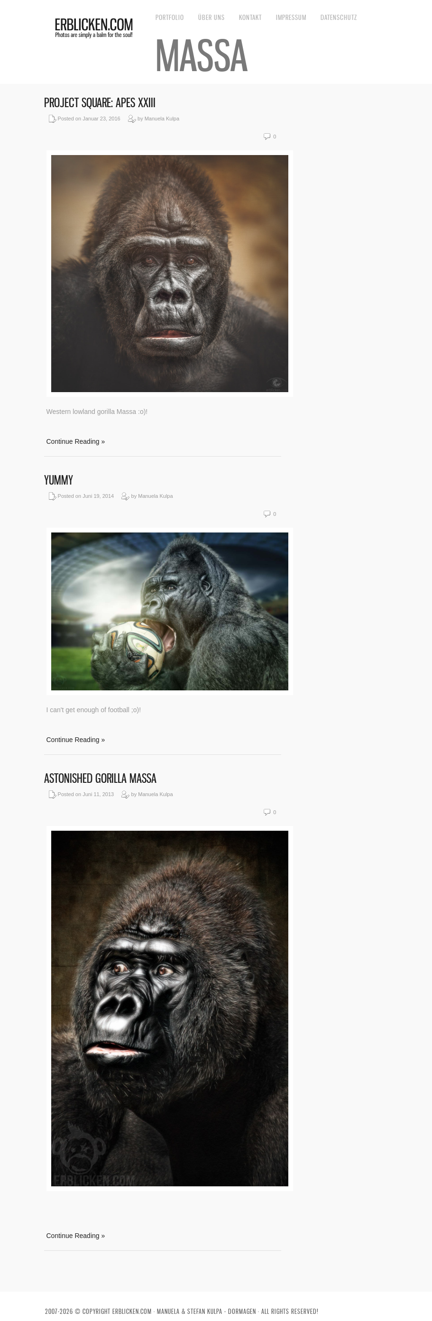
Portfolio (170, 17)
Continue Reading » (75, 441)
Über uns (211, 17)
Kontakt (250, 17)
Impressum (291, 17)
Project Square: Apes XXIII (100, 102)
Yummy (58, 480)
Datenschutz (339, 17)
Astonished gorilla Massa (100, 778)
